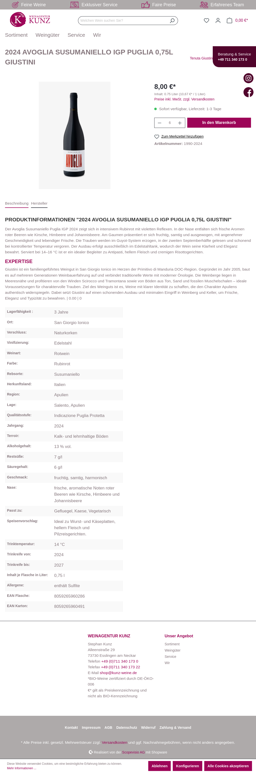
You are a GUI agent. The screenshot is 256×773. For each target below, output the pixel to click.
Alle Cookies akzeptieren (228, 766)
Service (170, 657)
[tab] (16, 203)
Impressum (91, 728)
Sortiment (172, 644)
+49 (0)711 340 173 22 (120, 667)
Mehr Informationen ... (21, 768)
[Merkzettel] (206, 20)
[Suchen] (172, 20)
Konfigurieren (187, 766)
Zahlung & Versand (175, 728)
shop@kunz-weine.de (118, 673)
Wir (167, 663)
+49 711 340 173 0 (232, 59)
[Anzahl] (169, 123)
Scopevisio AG (133, 752)
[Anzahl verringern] (159, 123)
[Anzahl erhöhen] (180, 123)
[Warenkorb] (237, 20)
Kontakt (71, 728)
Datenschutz (126, 728)
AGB (108, 728)
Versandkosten (114, 742)
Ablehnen (160, 766)
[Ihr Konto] (218, 20)
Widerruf (148, 728)
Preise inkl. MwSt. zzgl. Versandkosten (184, 99)
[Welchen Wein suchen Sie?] (122, 20)
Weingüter (172, 650)
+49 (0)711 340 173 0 (119, 661)
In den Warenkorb (219, 122)
